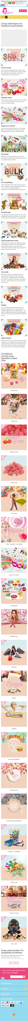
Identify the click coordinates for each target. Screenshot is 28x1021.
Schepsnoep (14, 421)
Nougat (14, 698)
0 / (23, 10)
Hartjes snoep (14, 482)
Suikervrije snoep (14, 452)
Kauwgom (14, 728)
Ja (9, 3)
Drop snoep (14, 944)
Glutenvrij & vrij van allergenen (14, 821)
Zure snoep (14, 513)
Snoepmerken (14, 605)
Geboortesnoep (14, 790)
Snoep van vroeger (14, 913)
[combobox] (16, 4)
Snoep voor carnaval (14, 575)
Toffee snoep (14, 882)
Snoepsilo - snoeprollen (14, 851)
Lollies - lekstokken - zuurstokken (14, 544)
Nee (13, 3)
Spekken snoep (14, 636)
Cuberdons (14, 667)
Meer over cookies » (20, 3)
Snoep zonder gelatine (14, 759)
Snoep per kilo (14, 390)
